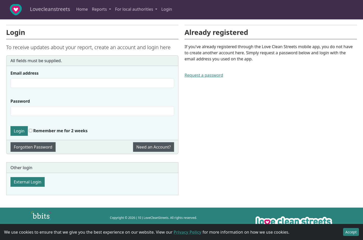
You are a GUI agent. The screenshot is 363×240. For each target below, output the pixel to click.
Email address (24, 73)
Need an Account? (153, 147)
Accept (351, 232)
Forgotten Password (33, 147)
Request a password (204, 75)
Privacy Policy (187, 232)
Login (166, 9)
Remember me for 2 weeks (58, 131)
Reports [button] (100, 9)
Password (20, 101)
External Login (27, 182)
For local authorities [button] (134, 9)
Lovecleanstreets (36, 9)
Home (82, 9)
